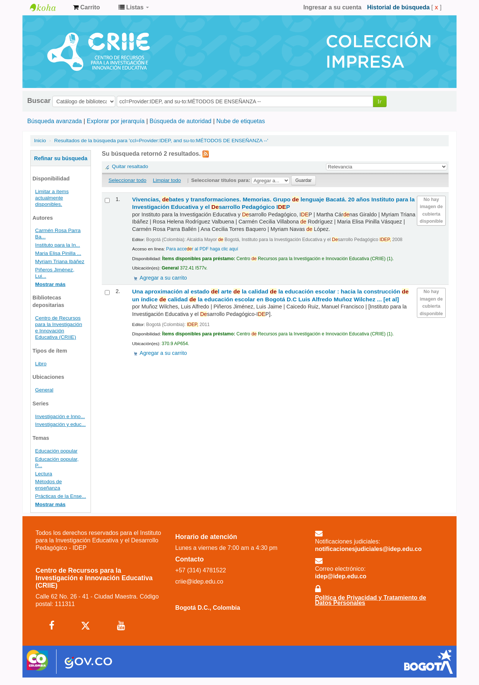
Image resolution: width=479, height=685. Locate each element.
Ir (380, 101)
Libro (40, 363)
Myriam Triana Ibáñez (59, 261)
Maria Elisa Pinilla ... (58, 253)
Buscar (39, 100)
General (44, 390)
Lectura (43, 474)
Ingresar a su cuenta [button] (332, 7)
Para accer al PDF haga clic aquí (202, 249)
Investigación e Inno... (60, 416)
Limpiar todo (167, 180)
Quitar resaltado (130, 166)
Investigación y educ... (60, 424)
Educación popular (56, 451)
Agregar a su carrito (163, 278)
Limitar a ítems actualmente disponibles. (52, 198)
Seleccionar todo (127, 180)
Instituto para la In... (57, 245)
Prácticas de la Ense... (60, 496)
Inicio (40, 140)
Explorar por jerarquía (116, 121)
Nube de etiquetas (240, 121)
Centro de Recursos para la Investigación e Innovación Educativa (48, 7)
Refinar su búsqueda (60, 158)
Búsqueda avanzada (54, 121)
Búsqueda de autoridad (180, 121)
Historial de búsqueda (398, 7)
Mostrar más (50, 284)
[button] (86, 7)
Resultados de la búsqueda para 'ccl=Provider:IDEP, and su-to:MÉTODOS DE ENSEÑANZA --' (161, 140)
